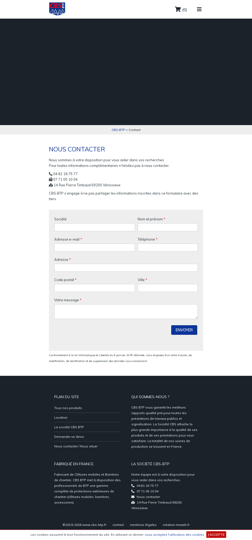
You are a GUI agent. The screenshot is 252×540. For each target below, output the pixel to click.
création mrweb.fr (176, 525)
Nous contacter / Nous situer (76, 446)
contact (118, 525)
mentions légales (143, 525)
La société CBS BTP (69, 427)
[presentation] (94, 335)
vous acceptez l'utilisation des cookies (174, 535)
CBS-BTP (118, 130)
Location (61, 417)
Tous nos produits (68, 408)
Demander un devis (69, 437)
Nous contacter (148, 497)
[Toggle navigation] (199, 6)
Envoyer (184, 330)
